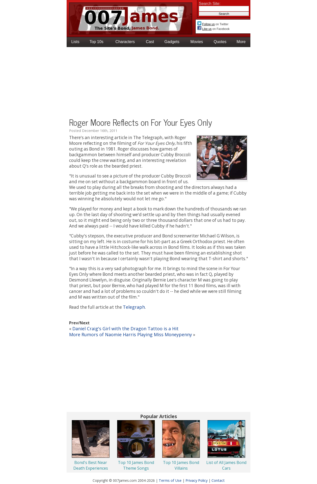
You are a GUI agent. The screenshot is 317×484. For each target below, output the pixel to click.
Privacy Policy (196, 480)
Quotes (220, 42)
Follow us (208, 24)
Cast (150, 42)
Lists (75, 42)
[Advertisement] (158, 83)
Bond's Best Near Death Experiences (90, 465)
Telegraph (134, 307)
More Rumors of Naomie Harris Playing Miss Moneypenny (130, 334)
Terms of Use (170, 480)
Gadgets (171, 42)
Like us (206, 29)
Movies (196, 42)
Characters (125, 42)
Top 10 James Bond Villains (181, 465)
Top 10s (97, 42)
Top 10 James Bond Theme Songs (136, 465)
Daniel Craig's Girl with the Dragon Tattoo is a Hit (125, 328)
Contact (218, 480)
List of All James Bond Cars (226, 465)
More (241, 42)
